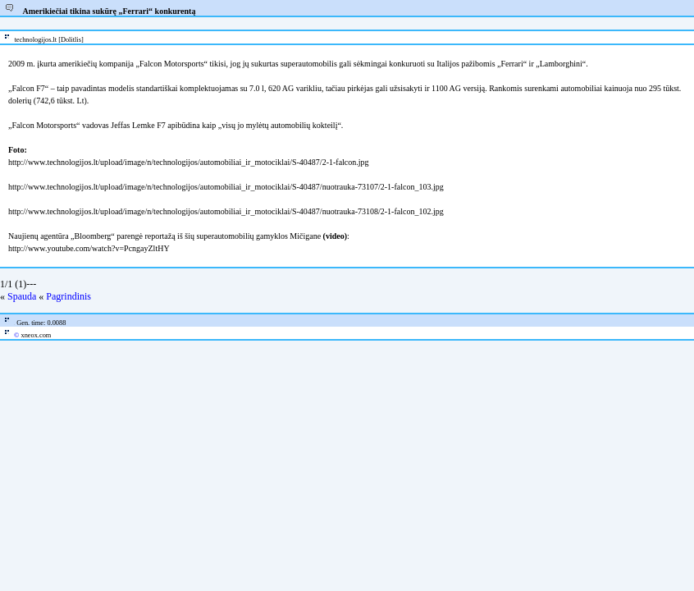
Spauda (21, 296)
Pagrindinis (68, 296)
